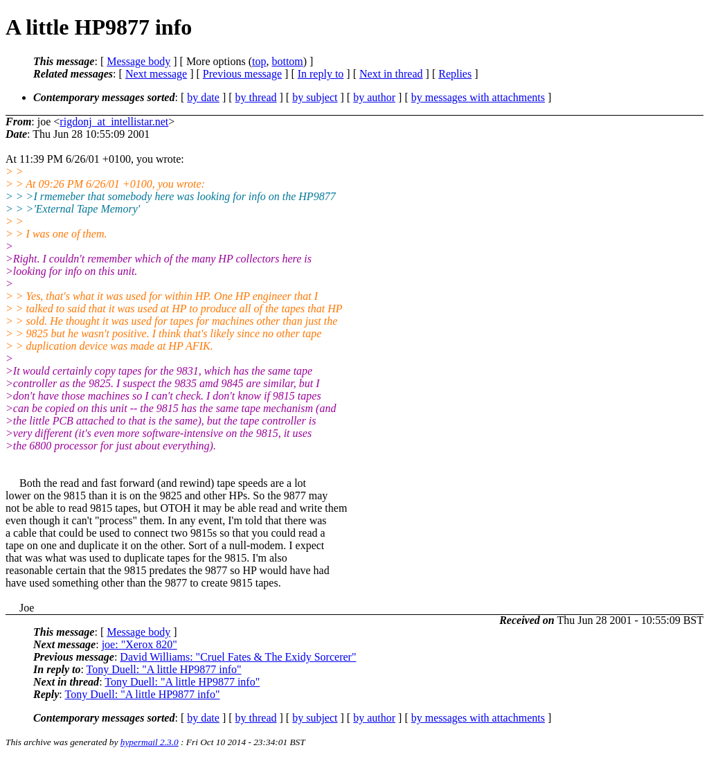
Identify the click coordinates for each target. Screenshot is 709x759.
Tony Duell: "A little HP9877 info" (164, 669)
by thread (256, 97)
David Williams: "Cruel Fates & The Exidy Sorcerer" (238, 657)
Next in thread (391, 74)
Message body (138, 61)
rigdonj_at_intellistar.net (114, 121)
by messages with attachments (478, 97)
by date (203, 97)
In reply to (321, 74)
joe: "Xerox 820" (139, 644)
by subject (314, 97)
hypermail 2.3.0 (149, 742)
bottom (287, 61)
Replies (455, 74)
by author (374, 97)
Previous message (242, 74)
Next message (156, 74)
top (259, 61)
